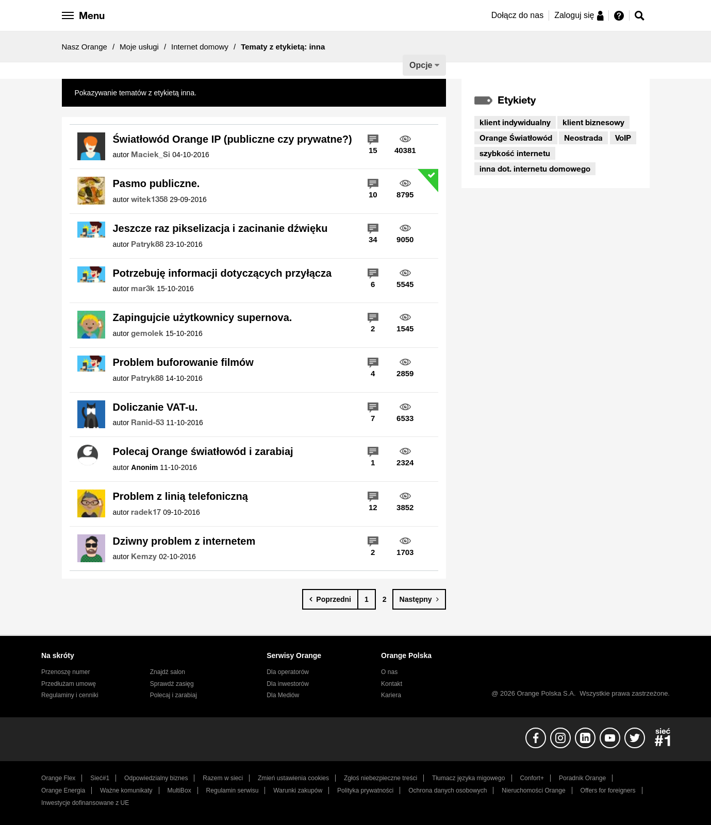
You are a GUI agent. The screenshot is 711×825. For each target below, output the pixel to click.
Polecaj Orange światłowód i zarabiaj (203, 451)
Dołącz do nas (517, 15)
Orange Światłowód (515, 137)
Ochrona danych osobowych (447, 790)
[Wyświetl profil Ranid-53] (147, 422)
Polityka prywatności (365, 790)
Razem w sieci (223, 778)
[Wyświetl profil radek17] (146, 512)
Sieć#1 (99, 778)
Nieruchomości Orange (533, 790)
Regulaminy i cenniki (69, 695)
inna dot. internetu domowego (534, 168)
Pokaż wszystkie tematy (237, 93)
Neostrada (583, 137)
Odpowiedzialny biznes (156, 778)
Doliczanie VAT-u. (155, 407)
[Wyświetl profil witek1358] (149, 199)
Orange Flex (58, 778)
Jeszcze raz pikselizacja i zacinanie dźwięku (220, 228)
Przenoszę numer (65, 672)
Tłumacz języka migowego (468, 778)
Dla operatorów (288, 672)
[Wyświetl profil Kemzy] (144, 556)
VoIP (623, 137)
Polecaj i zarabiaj (173, 695)
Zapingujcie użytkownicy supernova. (202, 317)
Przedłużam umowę (68, 683)
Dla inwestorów (288, 683)
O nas (389, 672)
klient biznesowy (593, 122)
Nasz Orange (84, 46)
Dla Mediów (283, 695)
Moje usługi (139, 46)
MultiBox (179, 790)
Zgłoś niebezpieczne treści (380, 778)
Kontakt (391, 683)
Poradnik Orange (582, 778)
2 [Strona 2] (385, 599)
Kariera (391, 695)
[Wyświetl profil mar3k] (143, 288)
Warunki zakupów (297, 790)
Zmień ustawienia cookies (293, 778)
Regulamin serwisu (232, 790)
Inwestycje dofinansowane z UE (85, 802)
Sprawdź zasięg (172, 683)
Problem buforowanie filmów (183, 362)
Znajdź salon (167, 672)
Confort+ (532, 778)
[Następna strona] (419, 599)
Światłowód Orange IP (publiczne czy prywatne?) (232, 139)
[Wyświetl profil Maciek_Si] (150, 154)
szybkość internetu (514, 153)
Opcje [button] (420, 65)
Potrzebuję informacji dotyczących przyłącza (222, 273)
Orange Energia (63, 790)
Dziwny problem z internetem (184, 541)
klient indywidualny (515, 122)
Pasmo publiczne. (156, 183)
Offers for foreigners (608, 790)
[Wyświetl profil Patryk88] (147, 244)
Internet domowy (199, 46)
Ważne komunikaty (126, 790)
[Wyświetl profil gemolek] (147, 333)
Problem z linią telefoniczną (180, 496)
